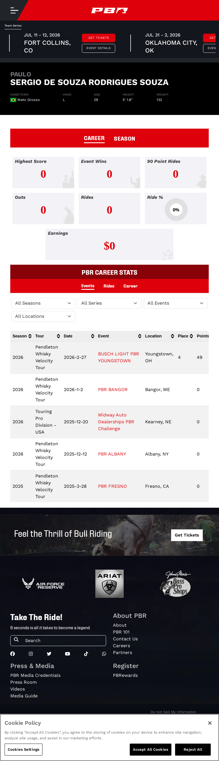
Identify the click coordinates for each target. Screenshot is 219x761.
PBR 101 (121, 632)
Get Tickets (98, 38)
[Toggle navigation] (14, 10)
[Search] (64, 640)
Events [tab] (87, 285)
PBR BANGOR (113, 389)
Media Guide (24, 696)
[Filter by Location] (43, 316)
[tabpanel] (109, 211)
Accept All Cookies (150, 754)
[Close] (210, 727)
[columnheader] (21, 336)
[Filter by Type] (176, 303)
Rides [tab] (109, 285)
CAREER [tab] (94, 137)
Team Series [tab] (13, 25)
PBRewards (125, 675)
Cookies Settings (23, 754)
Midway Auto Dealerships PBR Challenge (116, 421)
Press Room (23, 682)
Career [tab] (130, 285)
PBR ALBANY (112, 454)
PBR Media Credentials (35, 675)
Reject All (193, 754)
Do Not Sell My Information (173, 712)
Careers (121, 645)
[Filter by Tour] (109, 303)
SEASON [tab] (124, 138)
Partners (122, 652)
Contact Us (125, 638)
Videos (17, 689)
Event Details (98, 48)
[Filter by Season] (43, 303)
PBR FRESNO (112, 486)
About (120, 625)
